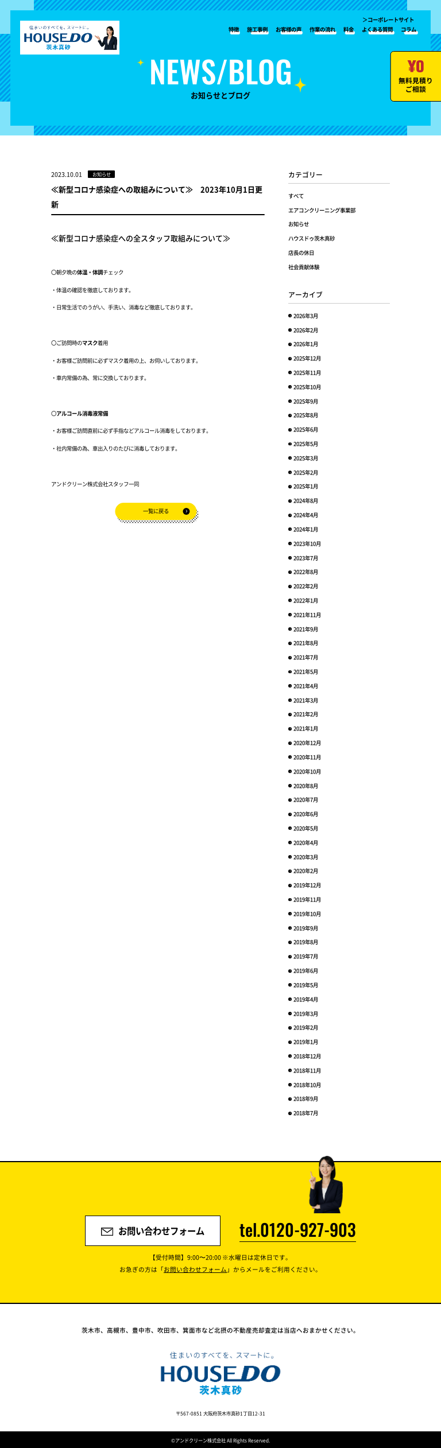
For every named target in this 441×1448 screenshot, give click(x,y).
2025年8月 (305, 415)
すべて (296, 196)
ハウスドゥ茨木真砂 (311, 238)
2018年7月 (305, 1113)
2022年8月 (305, 572)
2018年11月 (307, 1070)
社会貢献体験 (303, 267)
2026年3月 (305, 316)
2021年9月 (305, 629)
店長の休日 (301, 253)
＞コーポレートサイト (388, 19)
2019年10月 (307, 914)
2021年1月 (305, 728)
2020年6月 (305, 814)
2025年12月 (307, 358)
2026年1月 (305, 344)
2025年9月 (305, 401)
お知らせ (298, 224)
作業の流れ (322, 29)
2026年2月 (305, 330)
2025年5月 (305, 444)
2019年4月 (305, 999)
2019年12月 (307, 885)
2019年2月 (305, 1027)
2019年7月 (305, 956)
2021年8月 (305, 643)
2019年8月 (305, 942)
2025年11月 (307, 372)
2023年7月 (305, 558)
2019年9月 (305, 928)
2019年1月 (305, 1042)
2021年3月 (305, 700)
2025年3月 (305, 458)
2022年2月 (305, 586)
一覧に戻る (156, 511)
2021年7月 (305, 657)
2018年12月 (307, 1056)
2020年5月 (305, 828)
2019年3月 (305, 1014)
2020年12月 (307, 743)
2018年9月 (305, 1098)
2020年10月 (307, 771)
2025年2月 (305, 472)
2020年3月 (305, 857)
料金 (348, 29)
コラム (408, 29)
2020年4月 (305, 842)
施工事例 (257, 29)
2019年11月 (307, 899)
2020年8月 (305, 786)
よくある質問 (377, 29)
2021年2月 (305, 714)
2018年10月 (307, 1085)
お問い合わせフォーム (152, 1230)
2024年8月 (305, 500)
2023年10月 (307, 543)
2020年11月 (307, 757)
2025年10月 (307, 387)
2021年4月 (305, 686)
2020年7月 (305, 799)
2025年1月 (305, 486)
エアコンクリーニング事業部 (321, 210)
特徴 (234, 29)
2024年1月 (305, 529)
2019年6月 (305, 970)
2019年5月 (305, 985)
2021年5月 (305, 671)
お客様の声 (288, 29)
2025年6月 (305, 429)
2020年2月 (305, 871)
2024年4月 (305, 515)
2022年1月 (305, 600)
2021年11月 (307, 615)
